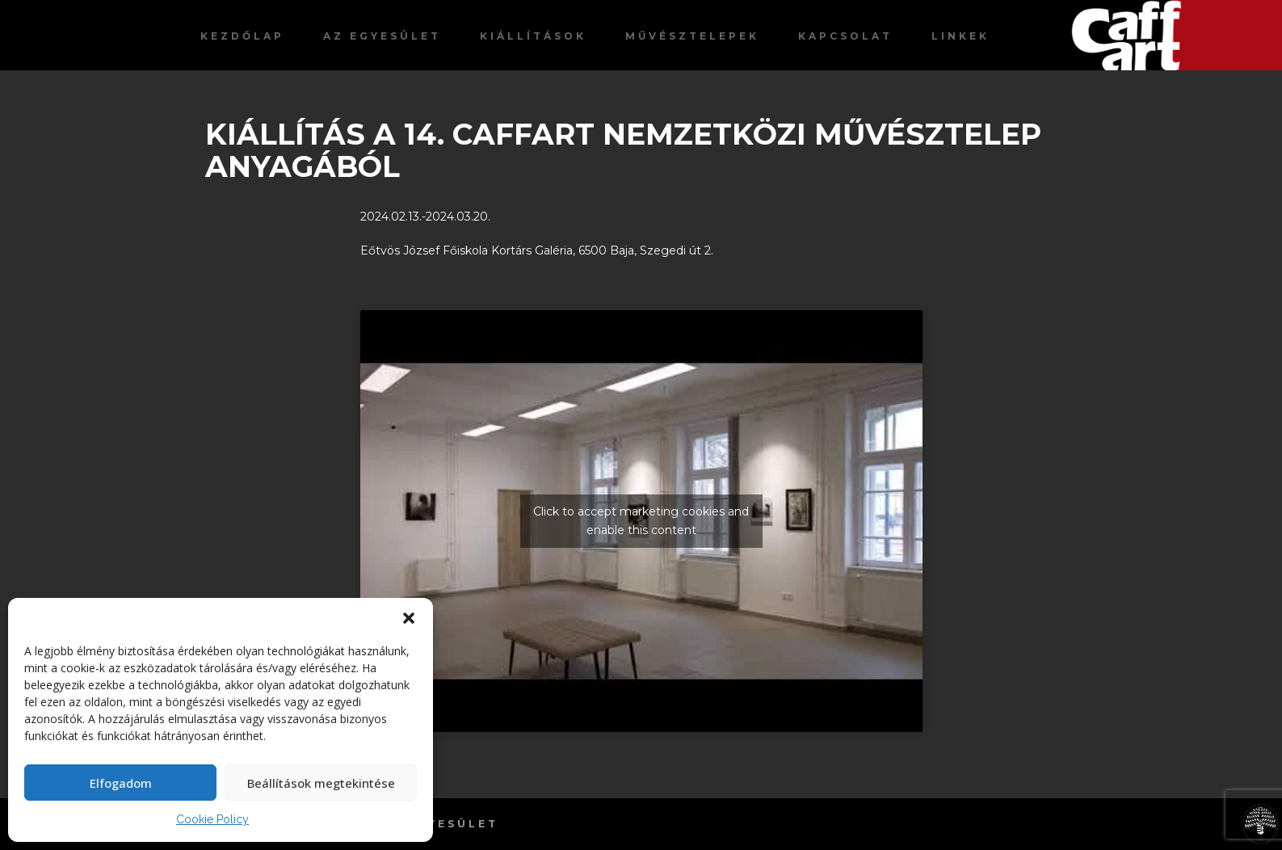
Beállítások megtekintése (321, 783)
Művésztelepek (692, 36)
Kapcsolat (845, 36)
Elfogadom (121, 783)
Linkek (960, 36)
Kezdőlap (242, 36)
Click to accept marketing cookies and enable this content (641, 520)
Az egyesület (382, 36)
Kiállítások (533, 36)
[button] (409, 618)
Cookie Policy (212, 819)
